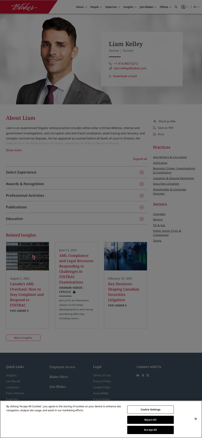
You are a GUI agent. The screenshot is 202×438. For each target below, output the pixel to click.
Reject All (150, 419)
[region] (101, 419)
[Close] (195, 419)
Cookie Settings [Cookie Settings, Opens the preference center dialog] (150, 409)
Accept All (150, 430)
